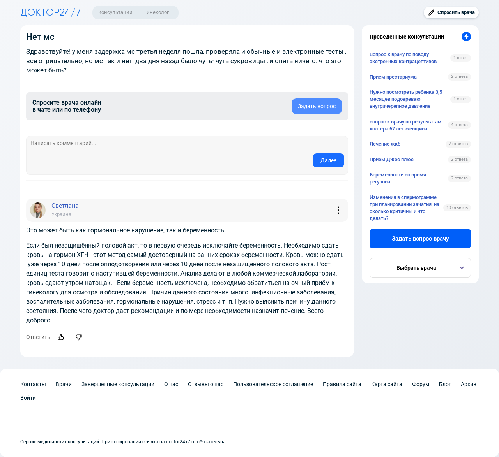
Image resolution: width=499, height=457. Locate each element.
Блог (445, 384)
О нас (171, 384)
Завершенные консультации (117, 384)
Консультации (115, 12)
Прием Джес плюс (392, 159)
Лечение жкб (385, 144)
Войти (28, 398)
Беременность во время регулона (398, 178)
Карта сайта (386, 384)
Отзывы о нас (205, 384)
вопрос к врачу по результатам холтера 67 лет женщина (406, 125)
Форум (420, 384)
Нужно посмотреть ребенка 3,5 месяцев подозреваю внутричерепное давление (406, 99)
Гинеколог (156, 12)
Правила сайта (342, 384)
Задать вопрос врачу (420, 238)
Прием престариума (393, 77)
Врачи (64, 384)
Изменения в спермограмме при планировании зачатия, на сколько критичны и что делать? (404, 207)
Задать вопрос (317, 106)
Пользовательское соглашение (273, 384)
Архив (468, 384)
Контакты (33, 384)
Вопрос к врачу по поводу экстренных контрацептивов (403, 57)
